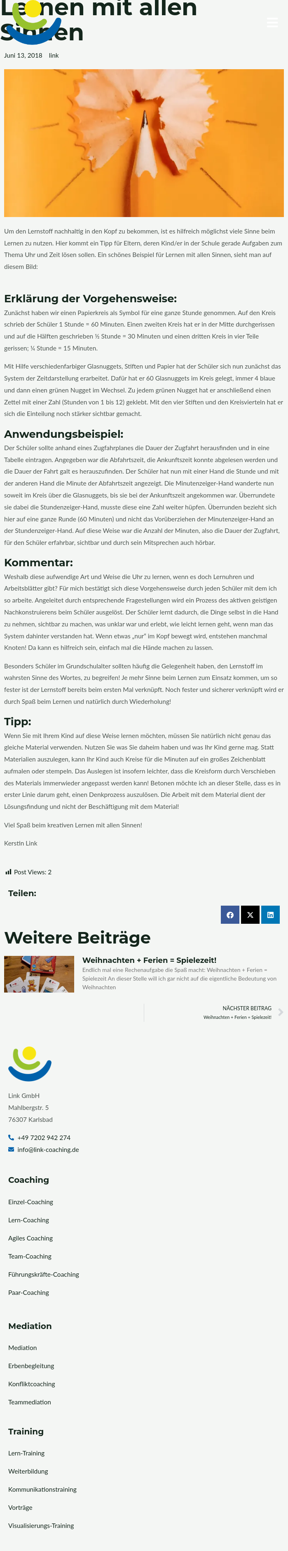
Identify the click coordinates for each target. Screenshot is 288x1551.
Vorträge (20, 1507)
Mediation (22, 1347)
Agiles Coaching (30, 1238)
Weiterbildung (28, 1471)
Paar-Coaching (28, 1292)
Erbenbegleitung (31, 1365)
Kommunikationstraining (42, 1489)
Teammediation (29, 1402)
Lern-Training (26, 1453)
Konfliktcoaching (31, 1383)
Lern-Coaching (28, 1220)
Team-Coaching (30, 1256)
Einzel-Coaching (30, 1201)
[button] (213, 22)
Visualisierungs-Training (41, 1525)
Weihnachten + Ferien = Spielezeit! (149, 960)
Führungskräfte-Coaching (43, 1274)
